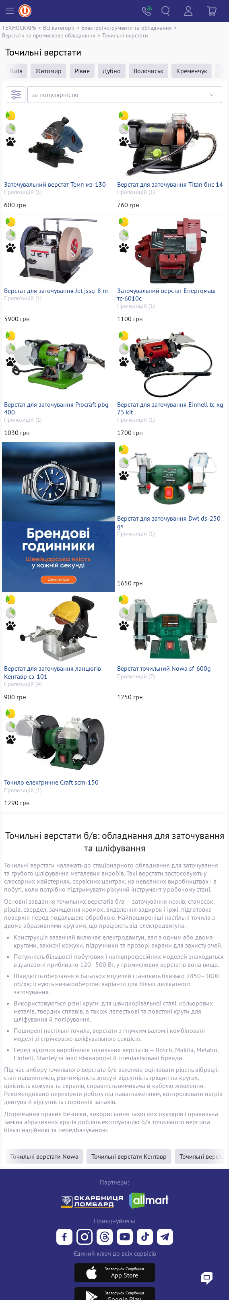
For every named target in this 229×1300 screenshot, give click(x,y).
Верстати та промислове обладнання (48, 35)
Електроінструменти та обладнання (126, 27)
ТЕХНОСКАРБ (19, 27)
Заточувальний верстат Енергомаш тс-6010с (166, 294)
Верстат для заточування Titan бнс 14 (170, 184)
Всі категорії (58, 27)
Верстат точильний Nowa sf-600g (164, 668)
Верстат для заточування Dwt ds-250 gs (169, 522)
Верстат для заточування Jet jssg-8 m (56, 291)
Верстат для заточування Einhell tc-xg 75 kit (170, 408)
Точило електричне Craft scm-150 (51, 782)
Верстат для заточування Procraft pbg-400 (57, 408)
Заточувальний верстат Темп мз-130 (55, 184)
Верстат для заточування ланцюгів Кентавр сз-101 (52, 672)
